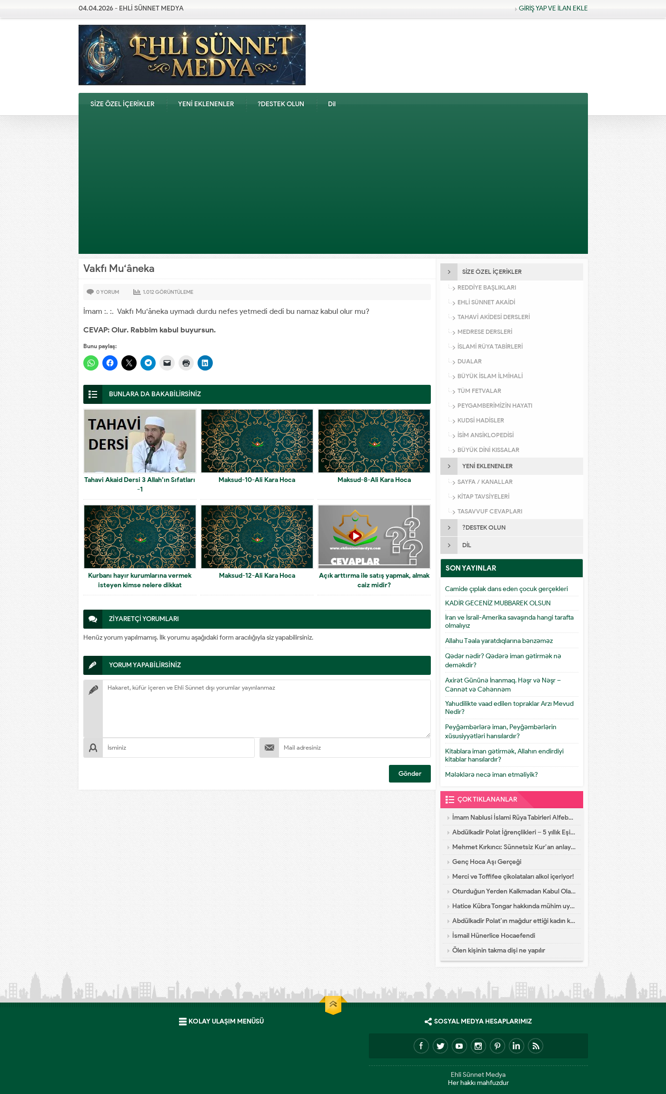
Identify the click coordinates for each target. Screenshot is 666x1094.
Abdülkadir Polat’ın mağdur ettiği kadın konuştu (514, 921)
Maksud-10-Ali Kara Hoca (257, 480)
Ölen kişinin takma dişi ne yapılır (498, 950)
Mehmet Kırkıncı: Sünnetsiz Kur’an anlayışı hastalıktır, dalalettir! (514, 847)
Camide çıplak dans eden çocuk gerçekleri (506, 589)
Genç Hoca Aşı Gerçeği (486, 862)
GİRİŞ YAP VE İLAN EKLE (553, 8)
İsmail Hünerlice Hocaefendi (493, 936)
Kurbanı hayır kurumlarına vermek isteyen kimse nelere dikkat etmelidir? (139, 585)
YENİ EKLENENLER (206, 104)
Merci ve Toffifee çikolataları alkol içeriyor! (513, 877)
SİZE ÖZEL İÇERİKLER (122, 104)
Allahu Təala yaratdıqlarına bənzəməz (499, 641)
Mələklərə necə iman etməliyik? (491, 775)
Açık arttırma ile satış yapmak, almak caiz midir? (374, 580)
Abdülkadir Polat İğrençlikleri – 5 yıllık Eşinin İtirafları (514, 832)
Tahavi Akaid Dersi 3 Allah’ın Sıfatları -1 (139, 484)
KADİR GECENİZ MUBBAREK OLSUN (498, 603)
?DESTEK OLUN (281, 104)
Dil (332, 104)
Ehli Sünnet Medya (478, 1075)
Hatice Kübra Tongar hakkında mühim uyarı (514, 906)
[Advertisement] (333, 187)
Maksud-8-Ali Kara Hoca (374, 480)
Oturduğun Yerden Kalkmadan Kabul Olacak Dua (514, 891)
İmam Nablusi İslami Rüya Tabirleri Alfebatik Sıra (514, 817)
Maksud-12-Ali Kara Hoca (257, 576)
